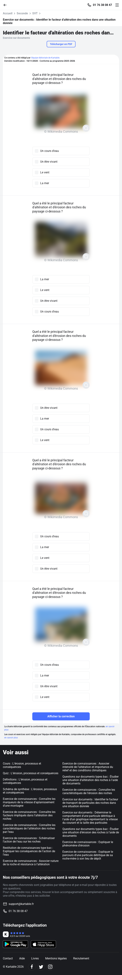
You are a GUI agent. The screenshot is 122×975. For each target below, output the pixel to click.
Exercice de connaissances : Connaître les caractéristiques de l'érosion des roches (88, 791)
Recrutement (81, 958)
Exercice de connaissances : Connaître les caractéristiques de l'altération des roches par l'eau (29, 828)
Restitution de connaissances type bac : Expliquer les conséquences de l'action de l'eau (29, 851)
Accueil (7, 13)
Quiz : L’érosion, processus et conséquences (30, 773)
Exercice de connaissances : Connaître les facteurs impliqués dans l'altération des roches (29, 815)
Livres (35, 958)
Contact (8, 958)
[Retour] (6, 4)
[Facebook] (32, 967)
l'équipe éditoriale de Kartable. (45, 57)
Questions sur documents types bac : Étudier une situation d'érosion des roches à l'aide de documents (90, 832)
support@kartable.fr (21, 904)
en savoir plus (11, 737)
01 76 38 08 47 (102, 5)
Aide (22, 958)
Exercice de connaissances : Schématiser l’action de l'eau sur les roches (29, 839)
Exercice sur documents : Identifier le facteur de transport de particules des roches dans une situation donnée (90, 803)
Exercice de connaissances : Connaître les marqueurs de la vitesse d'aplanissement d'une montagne (29, 802)
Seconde (22, 13)
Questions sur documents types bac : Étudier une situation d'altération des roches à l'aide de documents (90, 780)
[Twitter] (41, 967)
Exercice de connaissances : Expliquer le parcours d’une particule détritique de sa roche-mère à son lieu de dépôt (87, 855)
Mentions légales (56, 958)
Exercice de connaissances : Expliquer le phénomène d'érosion (87, 843)
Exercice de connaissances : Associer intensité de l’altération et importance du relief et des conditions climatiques (87, 767)
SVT (35, 13)
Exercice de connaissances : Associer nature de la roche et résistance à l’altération (30, 862)
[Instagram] (50, 967)
